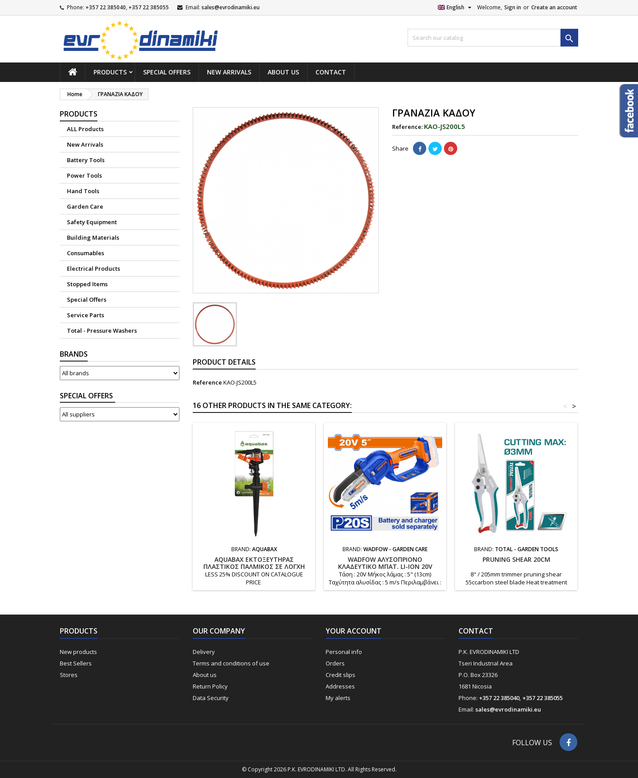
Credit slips (340, 675)
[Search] (493, 38)
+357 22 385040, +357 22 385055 (127, 7)
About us (283, 72)
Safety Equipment (92, 222)
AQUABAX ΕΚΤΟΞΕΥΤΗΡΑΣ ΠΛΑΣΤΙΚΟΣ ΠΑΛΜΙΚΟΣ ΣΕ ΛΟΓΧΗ (254, 563)
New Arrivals (229, 72)
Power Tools (84, 175)
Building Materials (93, 237)
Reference (207, 382)
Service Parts (85, 315)
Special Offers (167, 72)
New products (78, 652)
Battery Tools (86, 160)
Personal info (344, 652)
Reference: (407, 127)
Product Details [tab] (224, 362)
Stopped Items (87, 284)
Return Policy (210, 686)
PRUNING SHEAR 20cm (516, 559)
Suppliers (87, 396)
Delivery (204, 652)
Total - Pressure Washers (102, 331)
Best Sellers (76, 663)
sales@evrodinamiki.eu (231, 7)
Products (110, 72)
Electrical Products (93, 268)
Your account (353, 631)
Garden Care (85, 206)
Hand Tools (83, 191)
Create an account (554, 7)
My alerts (338, 698)
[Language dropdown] (456, 7)
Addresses (340, 686)
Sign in (512, 7)
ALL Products (85, 129)
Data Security (211, 698)
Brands (74, 354)
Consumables (85, 253)
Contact (330, 72)
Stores (69, 675)
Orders (335, 663)
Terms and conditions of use (231, 663)
